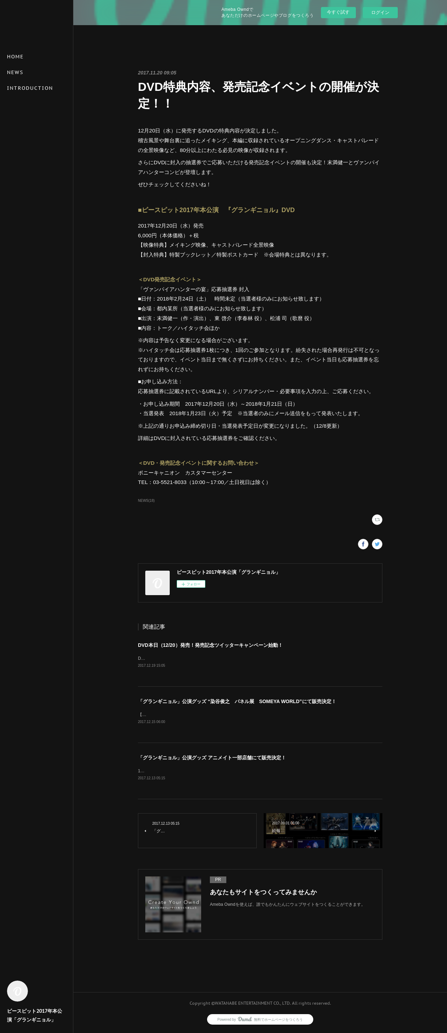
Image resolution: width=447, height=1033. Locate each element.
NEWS (15, 72)
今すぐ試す (338, 12)
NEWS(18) (146, 501)
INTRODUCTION (30, 88)
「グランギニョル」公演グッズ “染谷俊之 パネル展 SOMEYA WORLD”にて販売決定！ (237, 702)
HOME (15, 56)
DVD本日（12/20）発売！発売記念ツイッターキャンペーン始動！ (210, 645)
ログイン (380, 12)
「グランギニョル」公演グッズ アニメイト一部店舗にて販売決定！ (212, 758)
